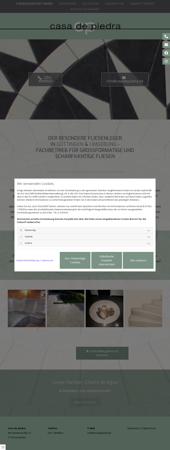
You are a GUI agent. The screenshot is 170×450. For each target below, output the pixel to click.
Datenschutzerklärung (27, 260)
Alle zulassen (138, 260)
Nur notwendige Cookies (75, 260)
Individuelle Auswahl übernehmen (107, 260)
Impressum (47, 260)
